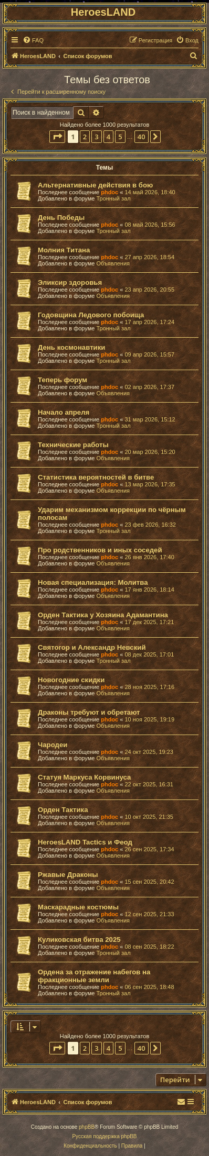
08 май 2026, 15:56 (149, 224)
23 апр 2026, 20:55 (149, 289)
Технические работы (73, 445)
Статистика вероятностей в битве (96, 477)
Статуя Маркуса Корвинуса (84, 777)
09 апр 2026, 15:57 (149, 354)
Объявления (113, 263)
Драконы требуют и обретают (89, 712)
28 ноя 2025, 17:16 (149, 687)
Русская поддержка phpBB (104, 1136)
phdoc (109, 192)
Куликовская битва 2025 (79, 939)
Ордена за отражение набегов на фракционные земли (94, 976)
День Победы (61, 217)
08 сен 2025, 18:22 (149, 946)
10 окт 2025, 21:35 (148, 817)
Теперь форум (62, 380)
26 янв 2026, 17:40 (149, 557)
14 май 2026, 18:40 (149, 192)
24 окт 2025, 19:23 (148, 752)
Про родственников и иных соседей (100, 550)
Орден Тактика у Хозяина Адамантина (103, 615)
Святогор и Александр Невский (92, 647)
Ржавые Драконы (68, 875)
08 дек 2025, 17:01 (149, 654)
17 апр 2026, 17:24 (149, 322)
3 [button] (96, 136)
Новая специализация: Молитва (93, 582)
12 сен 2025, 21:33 (149, 914)
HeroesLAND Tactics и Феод (85, 842)
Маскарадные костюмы (78, 907)
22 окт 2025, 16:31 (148, 784)
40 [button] (141, 136)
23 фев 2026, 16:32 (149, 524)
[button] (57, 136)
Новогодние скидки (71, 680)
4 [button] (108, 136)
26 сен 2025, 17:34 (149, 849)
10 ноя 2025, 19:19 (149, 719)
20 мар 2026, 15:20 (149, 452)
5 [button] (120, 136)
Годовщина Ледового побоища (91, 315)
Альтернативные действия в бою (95, 185)
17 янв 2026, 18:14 (149, 589)
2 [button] (85, 136)
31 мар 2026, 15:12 (149, 419)
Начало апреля (63, 412)
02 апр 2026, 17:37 (149, 387)
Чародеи (52, 745)
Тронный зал (113, 198)
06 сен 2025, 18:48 (149, 987)
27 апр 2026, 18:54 (149, 257)
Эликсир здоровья (70, 282)
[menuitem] (33, 40)
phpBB (87, 1127)
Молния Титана (64, 250)
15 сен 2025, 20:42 (149, 882)
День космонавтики (71, 347)
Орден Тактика (63, 810)
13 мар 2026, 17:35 (149, 484)
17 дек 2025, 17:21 (149, 622)
